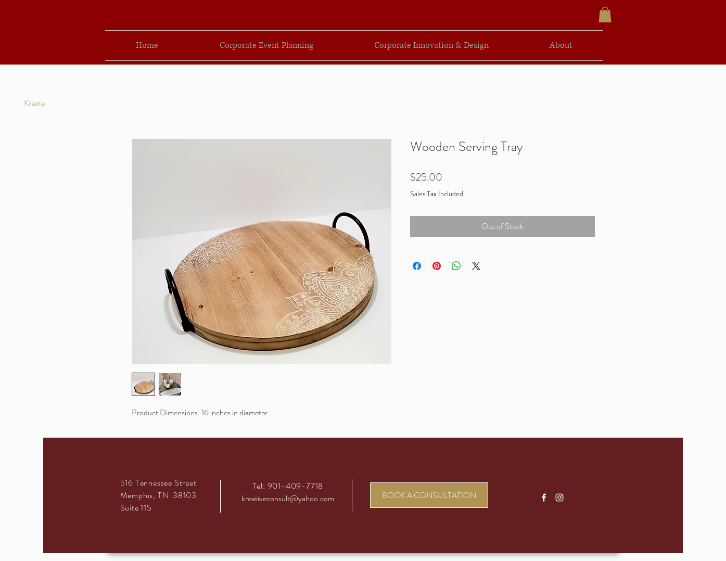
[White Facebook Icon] (544, 497)
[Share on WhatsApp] (456, 266)
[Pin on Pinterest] (436, 266)
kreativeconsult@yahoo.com (287, 498)
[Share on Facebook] (417, 266)
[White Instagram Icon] (559, 497)
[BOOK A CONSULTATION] (429, 495)
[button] (605, 14)
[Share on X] (476, 266)
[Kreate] (34, 103)
